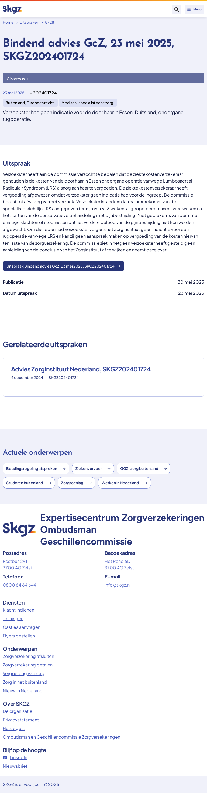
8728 (49, 22)
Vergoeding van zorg (23, 673)
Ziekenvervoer (93, 468)
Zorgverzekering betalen (28, 665)
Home (8, 22)
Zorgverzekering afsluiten (28, 656)
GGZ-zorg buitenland (143, 468)
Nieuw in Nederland (23, 690)
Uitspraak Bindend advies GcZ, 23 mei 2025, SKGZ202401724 (63, 266)
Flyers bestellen (19, 635)
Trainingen (13, 618)
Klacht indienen (18, 610)
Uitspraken (29, 22)
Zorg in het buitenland (25, 682)
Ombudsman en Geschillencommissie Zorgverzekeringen (61, 737)
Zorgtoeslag (76, 482)
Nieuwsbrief (15, 766)
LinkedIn (15, 757)
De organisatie (17, 711)
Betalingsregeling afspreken (36, 468)
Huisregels (14, 728)
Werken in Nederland (124, 482)
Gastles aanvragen (21, 627)
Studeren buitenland (28, 482)
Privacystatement (21, 719)
